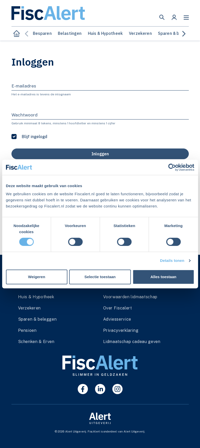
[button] (162, 17)
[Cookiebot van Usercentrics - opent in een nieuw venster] (172, 167)
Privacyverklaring (121, 330)
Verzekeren (140, 33)
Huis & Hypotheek (105, 33)
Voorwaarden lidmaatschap (130, 296)
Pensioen (27, 330)
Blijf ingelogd (34, 136)
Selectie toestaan (100, 277)
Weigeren (36, 277)
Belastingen (70, 33)
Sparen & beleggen (177, 33)
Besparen (42, 33)
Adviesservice (117, 319)
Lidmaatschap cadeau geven (132, 341)
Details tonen (172, 260)
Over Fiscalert (117, 308)
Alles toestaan (163, 277)
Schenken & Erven (36, 341)
